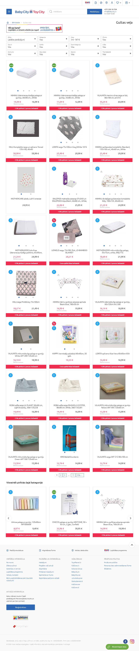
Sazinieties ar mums (46, 575)
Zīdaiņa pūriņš (11, 566)
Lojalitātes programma (14, 572)
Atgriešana (43, 569)
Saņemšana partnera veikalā (49, 578)
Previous (8, 518)
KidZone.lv (75, 566)
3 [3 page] (64, 475)
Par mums (9, 562)
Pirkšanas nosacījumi (46, 572)
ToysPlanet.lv (76, 562)
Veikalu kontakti (12, 575)
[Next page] (80, 475)
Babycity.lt (75, 572)
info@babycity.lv (110, 12)
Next (130, 518)
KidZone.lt (75, 587)
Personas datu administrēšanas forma (117, 566)
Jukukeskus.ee (77, 578)
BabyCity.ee (76, 575)
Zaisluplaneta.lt (77, 581)
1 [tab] (17, 90)
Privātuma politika (110, 562)
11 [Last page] (73, 475)
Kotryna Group (77, 569)
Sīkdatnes (107, 569)
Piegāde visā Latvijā (46, 566)
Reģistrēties (20, 607)
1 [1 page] (56, 475)
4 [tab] (34, 90)
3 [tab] (29, 90)
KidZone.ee (76, 584)
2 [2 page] (60, 475)
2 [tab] (23, 90)
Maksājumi (43, 562)
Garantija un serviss (13, 569)
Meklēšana (94, 11)
